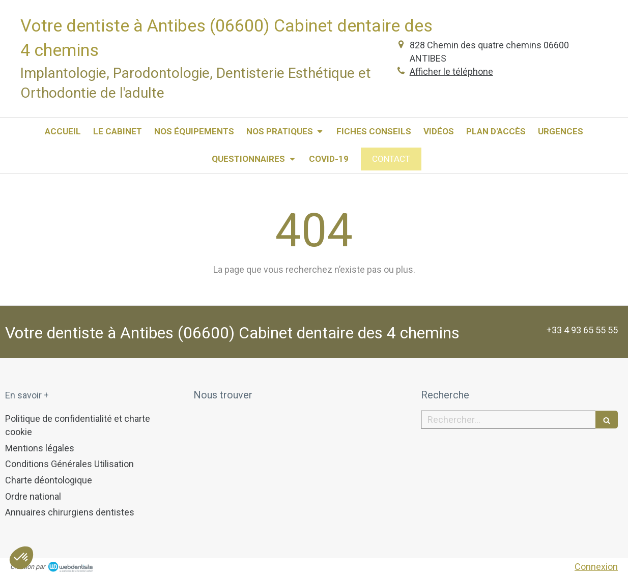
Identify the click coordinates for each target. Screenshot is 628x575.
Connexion (596, 566)
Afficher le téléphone (451, 71)
